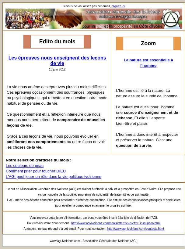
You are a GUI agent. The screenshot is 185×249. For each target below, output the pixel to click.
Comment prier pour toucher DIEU (36, 171)
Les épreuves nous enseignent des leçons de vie (57, 60)
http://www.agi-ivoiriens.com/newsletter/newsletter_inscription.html (115, 223)
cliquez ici (117, 6)
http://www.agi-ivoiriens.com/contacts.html (135, 228)
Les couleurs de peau (25, 165)
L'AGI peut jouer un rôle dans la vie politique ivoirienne (53, 176)
